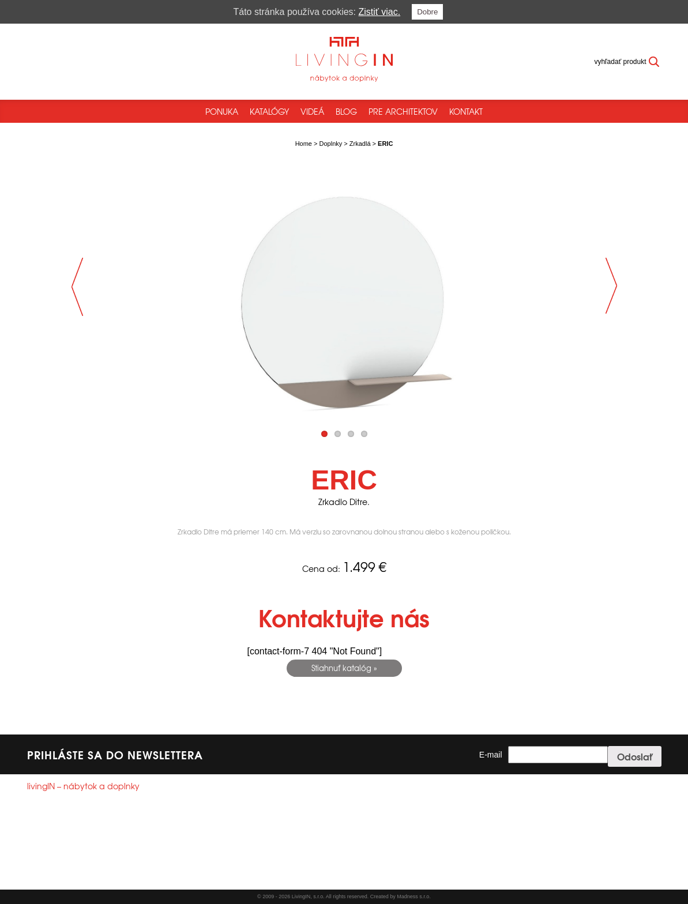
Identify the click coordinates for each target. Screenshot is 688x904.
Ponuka (221, 111)
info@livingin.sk (73, 852)
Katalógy (269, 111)
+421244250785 (68, 842)
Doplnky (331, 143)
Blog (346, 111)
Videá (312, 111)
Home (303, 143)
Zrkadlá (360, 143)
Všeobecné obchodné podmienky (78, 877)
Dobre (427, 11)
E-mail (490, 754)
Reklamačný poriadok (171, 877)
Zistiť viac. (380, 12)
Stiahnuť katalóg (341, 667)
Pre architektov (403, 111)
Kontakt (466, 111)
